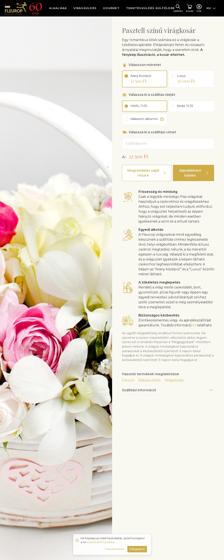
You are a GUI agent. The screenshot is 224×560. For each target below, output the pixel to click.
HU (208, 8)
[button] (146, 173)
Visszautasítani (114, 549)
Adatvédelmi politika (100, 542)
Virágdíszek (174, 380)
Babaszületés (149, 380)
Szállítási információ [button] (139, 390)
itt (194, 325)
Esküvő (128, 380)
